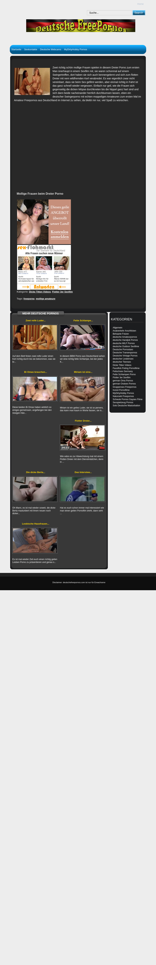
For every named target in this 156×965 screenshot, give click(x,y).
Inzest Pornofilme (121, 390)
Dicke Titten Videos (40, 291)
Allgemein (117, 327)
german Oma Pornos (123, 380)
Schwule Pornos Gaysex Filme (127, 399)
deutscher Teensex (122, 362)
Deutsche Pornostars (123, 349)
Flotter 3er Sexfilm (62, 291)
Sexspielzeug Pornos (123, 402)
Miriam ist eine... (83, 372)
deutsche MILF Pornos (124, 343)
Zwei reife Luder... (36, 320)
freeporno (29, 298)
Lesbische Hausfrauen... (35, 523)
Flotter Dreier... (83, 420)
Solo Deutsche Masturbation (126, 405)
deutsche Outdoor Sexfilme (126, 346)
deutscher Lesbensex (123, 359)
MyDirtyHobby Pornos (75, 49)
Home (140, 4)
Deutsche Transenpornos (125, 352)
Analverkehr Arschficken (124, 330)
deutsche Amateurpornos (125, 337)
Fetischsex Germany (123, 371)
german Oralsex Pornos (124, 383)
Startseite (16, 49)
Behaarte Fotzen (121, 334)
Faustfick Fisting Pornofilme (126, 368)
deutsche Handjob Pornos (125, 340)
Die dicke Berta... (35, 472)
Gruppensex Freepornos (124, 387)
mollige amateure (45, 298)
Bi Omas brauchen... (35, 372)
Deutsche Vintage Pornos (125, 355)
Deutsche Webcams (50, 49)
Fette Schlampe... (83, 320)
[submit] (138, 12)
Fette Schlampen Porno (124, 374)
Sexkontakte (30, 49)
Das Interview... (83, 472)
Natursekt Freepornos (123, 396)
